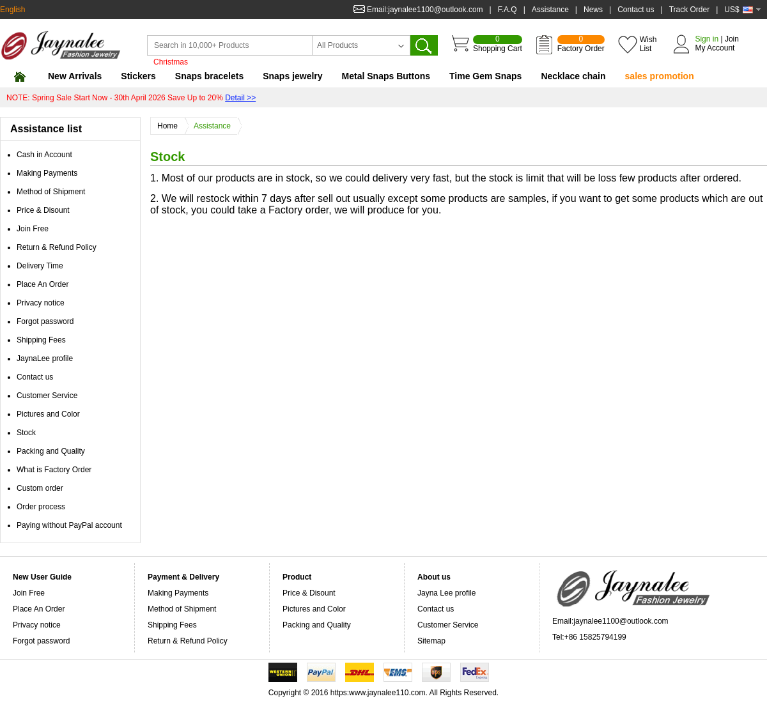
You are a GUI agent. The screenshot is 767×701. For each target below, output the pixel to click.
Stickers (138, 76)
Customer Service (47, 395)
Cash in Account (44, 154)
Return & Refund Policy (57, 247)
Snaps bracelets (209, 76)
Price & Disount (43, 210)
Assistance (550, 9)
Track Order (689, 9)
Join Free (33, 228)
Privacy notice (41, 302)
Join (732, 39)
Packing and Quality (51, 451)
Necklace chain (573, 76)
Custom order (40, 488)
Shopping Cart (497, 44)
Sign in (706, 39)
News (593, 9)
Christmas (170, 62)
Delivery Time (40, 265)
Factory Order (581, 44)
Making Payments (47, 173)
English (12, 9)
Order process (41, 506)
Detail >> (240, 97)
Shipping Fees (41, 339)
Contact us (635, 9)
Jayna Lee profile (446, 593)
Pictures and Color (48, 414)
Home (170, 126)
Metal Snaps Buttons (386, 76)
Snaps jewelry (292, 76)
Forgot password (45, 321)
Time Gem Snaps (485, 76)
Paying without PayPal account (69, 525)
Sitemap (431, 640)
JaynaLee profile (45, 358)
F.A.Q (507, 9)
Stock (26, 432)
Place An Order (42, 284)
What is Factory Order (54, 469)
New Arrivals (75, 76)
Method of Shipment (51, 191)
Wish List (648, 44)
